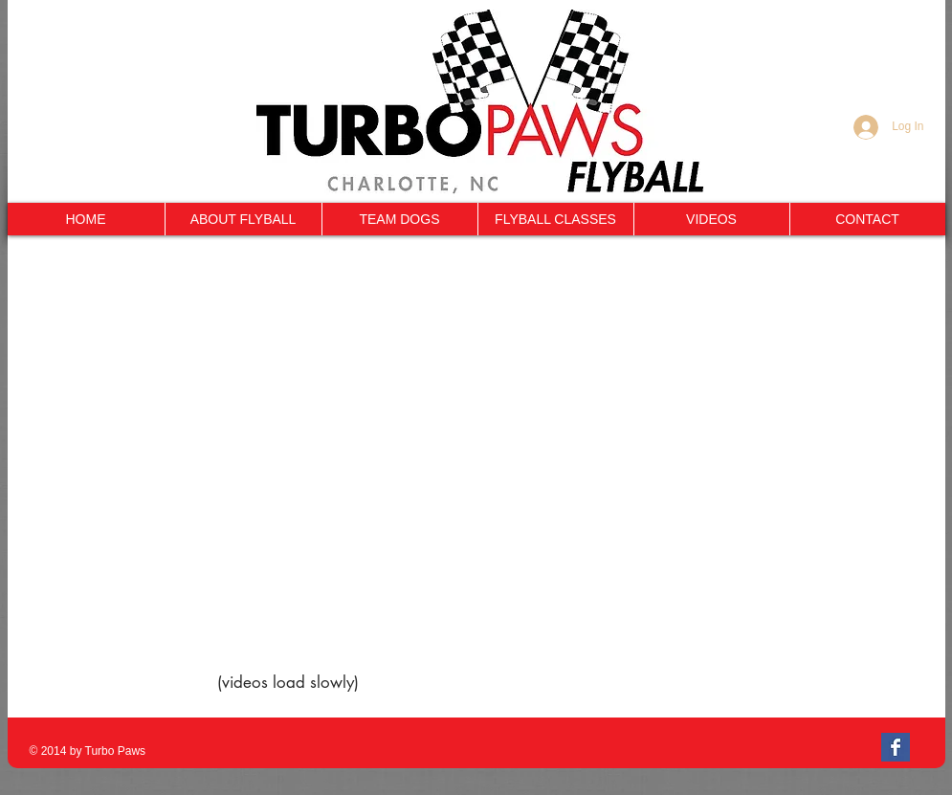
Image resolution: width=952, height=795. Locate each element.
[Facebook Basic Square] (895, 747)
